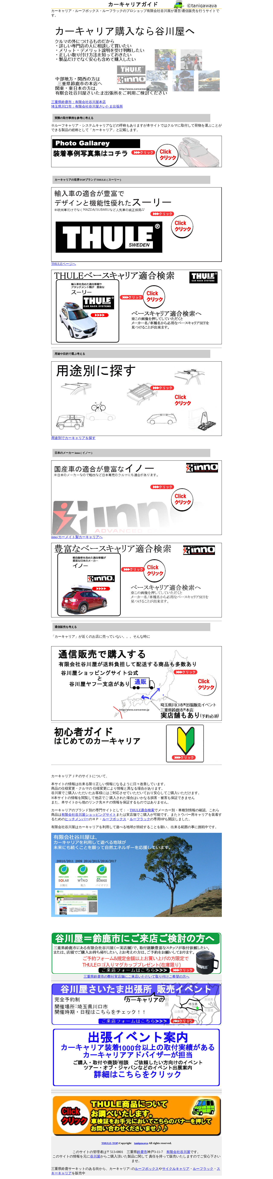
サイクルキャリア (175, 1168)
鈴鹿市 (142, 1152)
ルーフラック (140, 819)
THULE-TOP (109, 1143)
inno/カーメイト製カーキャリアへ (136, 535)
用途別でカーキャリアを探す (136, 436)
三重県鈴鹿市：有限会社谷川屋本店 (78, 102)
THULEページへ (136, 262)
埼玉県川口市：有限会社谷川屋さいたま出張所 (87, 106)
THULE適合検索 (142, 810)
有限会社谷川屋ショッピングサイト (88, 814)
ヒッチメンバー (77, 819)
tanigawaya (141, 1143)
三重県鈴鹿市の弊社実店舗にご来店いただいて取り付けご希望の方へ (136, 974)
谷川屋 (95, 1156)
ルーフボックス (114, 819)
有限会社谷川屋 (178, 1152)
